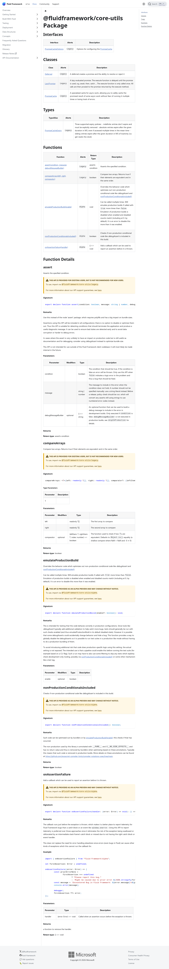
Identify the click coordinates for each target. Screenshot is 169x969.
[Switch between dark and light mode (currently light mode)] (144, 4)
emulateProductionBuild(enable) (58, 207)
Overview (6, 10)
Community (44, 4)
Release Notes (9, 53)
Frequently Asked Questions (14, 40)
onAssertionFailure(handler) (56, 247)
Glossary (6, 49)
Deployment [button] (7, 27)
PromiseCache (106, 49)
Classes (143, 16)
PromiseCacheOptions (54, 49)
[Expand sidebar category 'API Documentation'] (37, 58)
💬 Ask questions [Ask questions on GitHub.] (27, 959)
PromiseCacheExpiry (53, 130)
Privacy (131, 951)
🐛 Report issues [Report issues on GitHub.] (27, 963)
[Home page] (45, 11)
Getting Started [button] (8, 14)
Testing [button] (5, 23)
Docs (35, 4)
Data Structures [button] (9, 31)
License (131, 963)
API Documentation (10, 57)
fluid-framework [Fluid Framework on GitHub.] (27, 955)
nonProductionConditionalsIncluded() (116, 196)
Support (55, 4)
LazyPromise (50, 83)
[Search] (157, 4)
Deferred (48, 74)
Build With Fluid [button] (9, 18)
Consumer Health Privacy (138, 955)
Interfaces (144, 12)
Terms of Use (133, 959)
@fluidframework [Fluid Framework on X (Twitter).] (28, 951)
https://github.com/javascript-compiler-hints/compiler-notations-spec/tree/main (79, 756)
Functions (144, 23)
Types (143, 19)
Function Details (146, 26)
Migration (6, 45)
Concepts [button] (6, 36)
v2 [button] (27, 4)
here (99, 290)
